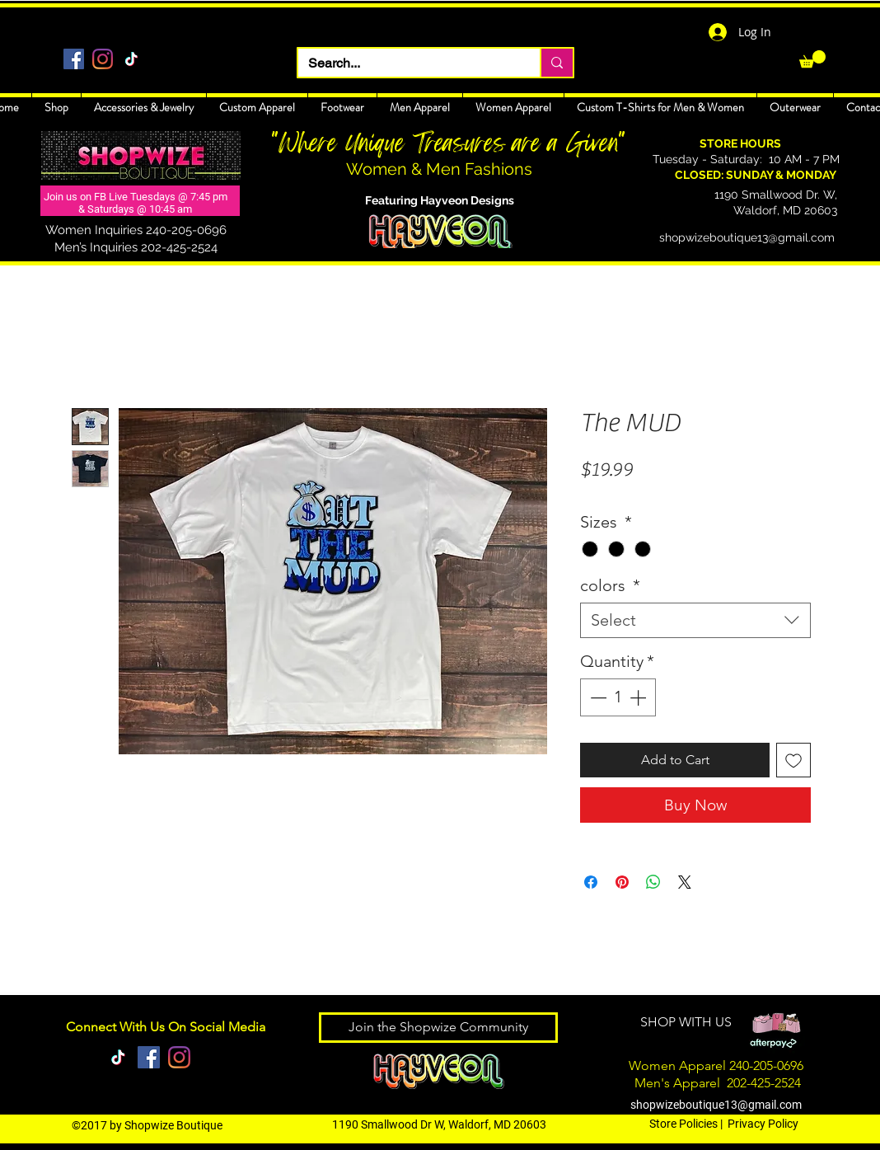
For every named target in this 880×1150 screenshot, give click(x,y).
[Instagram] (102, 59)
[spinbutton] (618, 697)
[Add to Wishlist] (793, 760)
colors (610, 585)
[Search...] (406, 63)
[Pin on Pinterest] (622, 882)
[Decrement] (597, 697)
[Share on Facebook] (591, 882)
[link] (812, 59)
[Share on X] (685, 882)
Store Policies (683, 1123)
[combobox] (695, 620)
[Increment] (639, 697)
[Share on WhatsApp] (653, 882)
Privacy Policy (763, 1123)
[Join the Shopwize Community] (438, 1027)
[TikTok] (131, 59)
